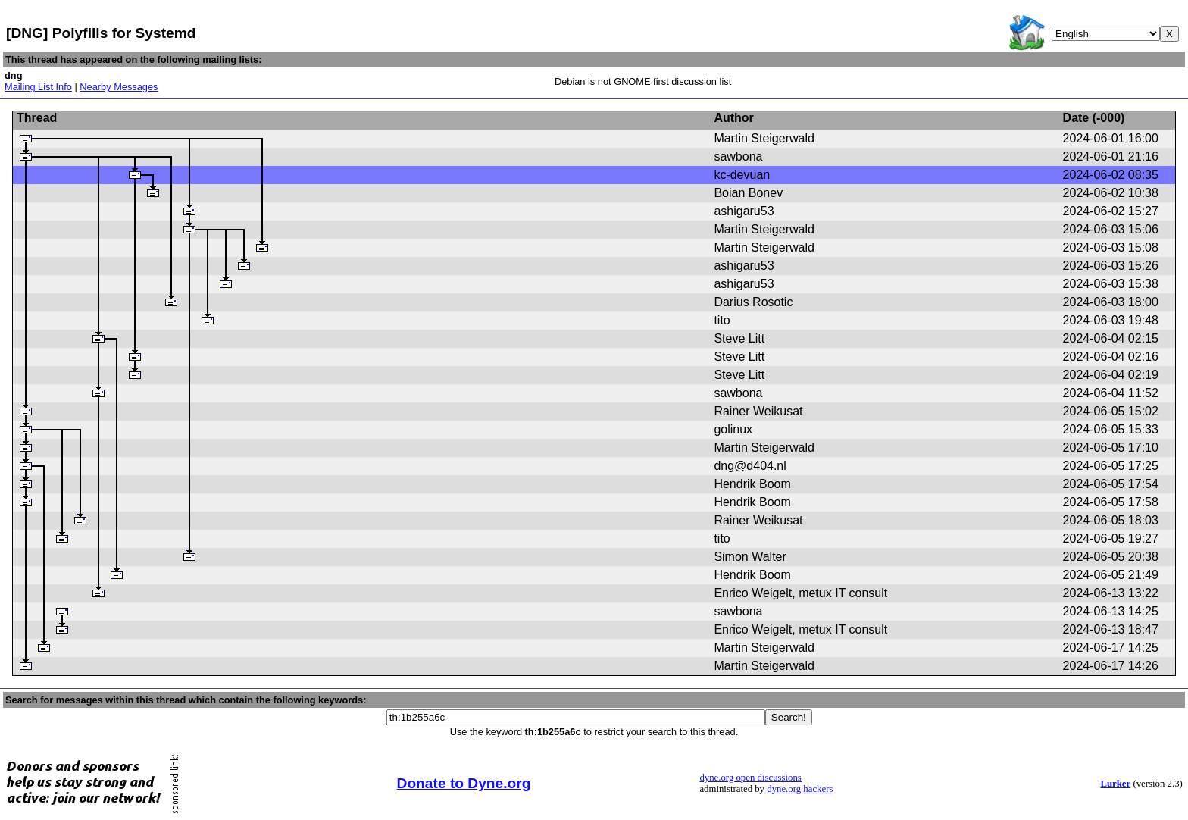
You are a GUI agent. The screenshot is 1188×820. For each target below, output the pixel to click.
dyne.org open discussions (750, 777)
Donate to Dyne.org (464, 783)
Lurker (1115, 783)
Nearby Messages (119, 86)
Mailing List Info (38, 86)
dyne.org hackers (800, 789)
